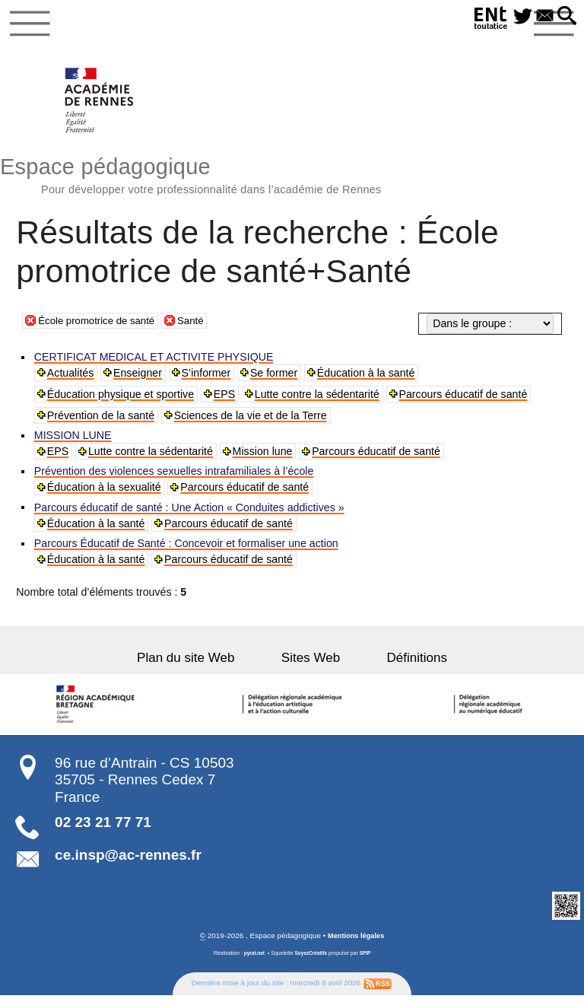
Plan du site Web (203, 664)
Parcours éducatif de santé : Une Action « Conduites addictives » (190, 513)
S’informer (207, 378)
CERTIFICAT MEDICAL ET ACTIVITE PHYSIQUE (155, 362)
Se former (275, 378)
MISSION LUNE (74, 440)
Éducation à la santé (368, 378)
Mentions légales (355, 942)
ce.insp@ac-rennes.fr (128, 861)
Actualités (71, 378)
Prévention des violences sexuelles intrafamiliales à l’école (175, 477)
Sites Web (310, 664)
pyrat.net (252, 959)
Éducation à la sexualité (105, 493)
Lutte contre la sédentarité (318, 399)
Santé (200, 325)
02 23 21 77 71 (103, 828)
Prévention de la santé (101, 421)
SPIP (367, 959)
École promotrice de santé (100, 325)
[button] (565, 16)
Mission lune (264, 456)
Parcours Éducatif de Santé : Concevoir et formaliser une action (187, 549)
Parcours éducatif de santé (465, 399)
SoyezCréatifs (311, 959)
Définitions (400, 664)
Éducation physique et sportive (121, 399)
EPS (225, 399)
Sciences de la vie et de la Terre (251, 421)
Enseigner (139, 378)
